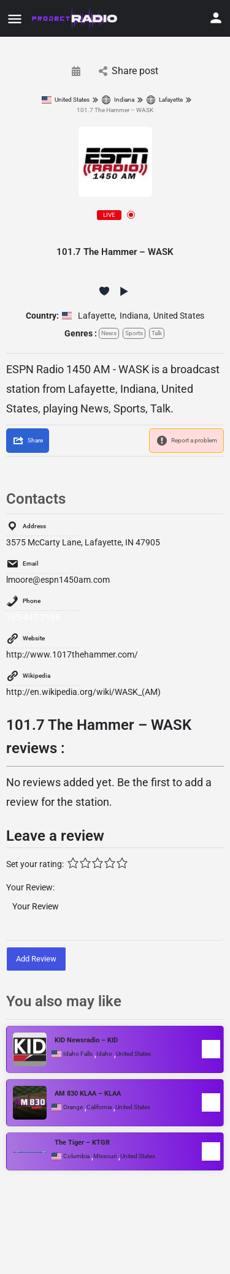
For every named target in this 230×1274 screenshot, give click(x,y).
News (109, 333)
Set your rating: (35, 864)
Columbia (76, 1156)
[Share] (27, 440)
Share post (128, 71)
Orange (73, 1107)
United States (66, 100)
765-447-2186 (33, 617)
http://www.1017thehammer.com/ (72, 654)
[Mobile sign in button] (216, 18)
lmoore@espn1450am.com (58, 580)
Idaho (104, 1054)
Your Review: (30, 887)
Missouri (105, 1156)
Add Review (36, 958)
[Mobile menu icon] (14, 19)
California (99, 1107)
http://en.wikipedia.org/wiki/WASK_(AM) (83, 692)
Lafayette (164, 100)
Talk (156, 333)
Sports (134, 333)
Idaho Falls (78, 1054)
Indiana (117, 100)
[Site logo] (75, 18)
